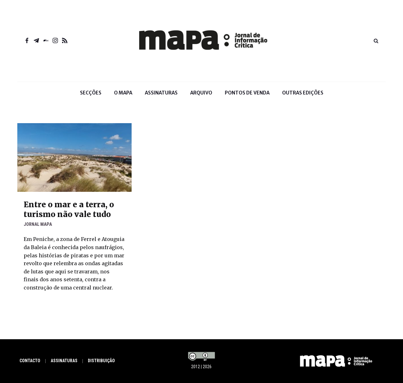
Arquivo (201, 93)
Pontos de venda (247, 93)
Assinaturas (161, 93)
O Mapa (123, 97)
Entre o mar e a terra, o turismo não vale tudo (69, 209)
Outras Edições (302, 93)
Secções (90, 97)
